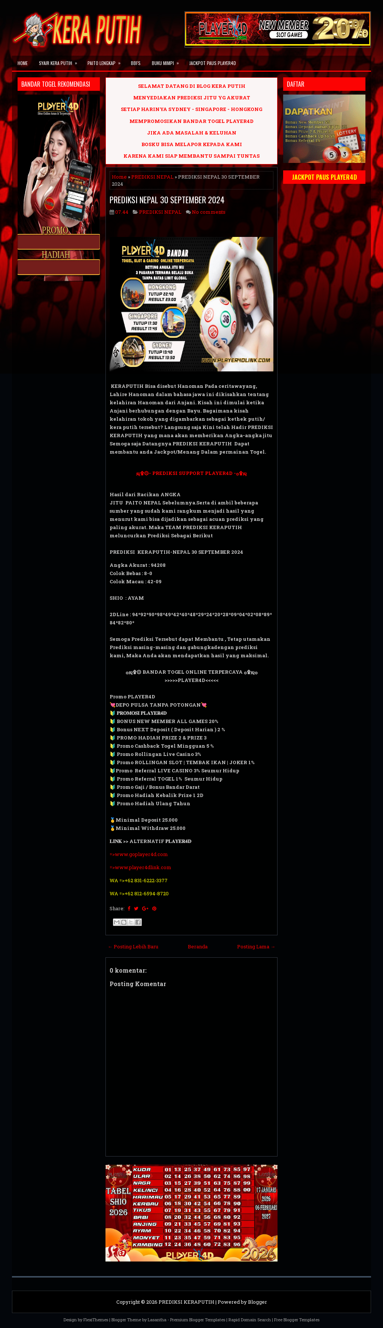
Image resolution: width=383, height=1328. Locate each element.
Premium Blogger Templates (197, 1319)
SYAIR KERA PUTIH (60, 61)
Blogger (257, 1301)
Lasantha (157, 1319)
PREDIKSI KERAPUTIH (186, 1301)
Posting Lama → (256, 946)
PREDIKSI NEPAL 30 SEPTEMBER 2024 (167, 199)
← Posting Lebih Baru (133, 946)
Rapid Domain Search (250, 1319)
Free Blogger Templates (296, 1319)
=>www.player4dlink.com (140, 867)
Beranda (198, 946)
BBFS (136, 63)
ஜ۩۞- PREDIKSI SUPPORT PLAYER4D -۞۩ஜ (191, 473)
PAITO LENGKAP (106, 61)
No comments (209, 212)
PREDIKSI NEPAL (152, 176)
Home (23, 63)
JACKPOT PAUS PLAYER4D (212, 63)
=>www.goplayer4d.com (139, 854)
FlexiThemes (95, 1319)
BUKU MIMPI (168, 61)
